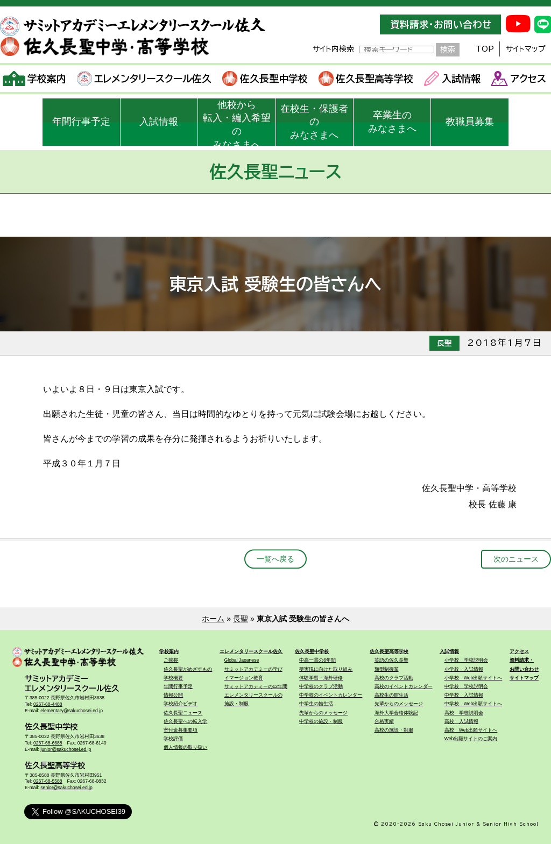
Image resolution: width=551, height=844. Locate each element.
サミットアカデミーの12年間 (256, 686)
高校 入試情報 (461, 721)
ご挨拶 (171, 660)
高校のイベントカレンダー (404, 686)
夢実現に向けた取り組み (325, 669)
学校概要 (173, 677)
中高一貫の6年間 (317, 660)
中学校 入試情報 (463, 695)
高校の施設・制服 (394, 730)
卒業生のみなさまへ (392, 122)
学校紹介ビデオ (180, 703)
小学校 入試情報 (463, 669)
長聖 (240, 618)
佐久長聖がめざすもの (188, 669)
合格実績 (384, 721)
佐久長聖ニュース (183, 712)
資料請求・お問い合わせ (440, 24)
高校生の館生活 (391, 695)
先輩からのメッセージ (323, 712)
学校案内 (35, 78)
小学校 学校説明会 (466, 660)
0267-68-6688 (47, 743)
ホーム (213, 618)
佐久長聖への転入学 (185, 721)
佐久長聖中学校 (265, 78)
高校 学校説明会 (463, 712)
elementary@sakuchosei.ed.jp (71, 710)
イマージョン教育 (243, 677)
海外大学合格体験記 (396, 712)
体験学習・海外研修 (321, 677)
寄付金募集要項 (180, 730)
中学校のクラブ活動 (321, 686)
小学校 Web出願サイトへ (473, 677)
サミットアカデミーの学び (253, 669)
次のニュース (516, 559)
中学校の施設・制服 (321, 721)
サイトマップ (526, 49)
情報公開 (173, 695)
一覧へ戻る (275, 559)
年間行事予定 (81, 121)
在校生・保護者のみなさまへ (314, 122)
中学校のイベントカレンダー (330, 695)
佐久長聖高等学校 (366, 78)
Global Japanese (241, 660)
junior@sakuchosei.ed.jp (65, 749)
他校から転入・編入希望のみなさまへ (237, 123)
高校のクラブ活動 (394, 677)
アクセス (518, 78)
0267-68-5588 (47, 781)
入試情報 (452, 78)
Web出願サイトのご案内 (471, 738)
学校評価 (173, 738)
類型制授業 (387, 669)
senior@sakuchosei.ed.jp (66, 787)
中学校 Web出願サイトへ (473, 703)
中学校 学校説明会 (466, 686)
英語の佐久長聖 (391, 660)
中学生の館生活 (316, 703)
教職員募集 (470, 121)
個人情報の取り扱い (185, 747)
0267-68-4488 (47, 704)
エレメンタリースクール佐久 (144, 78)
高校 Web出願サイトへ (471, 730)
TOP (485, 49)
